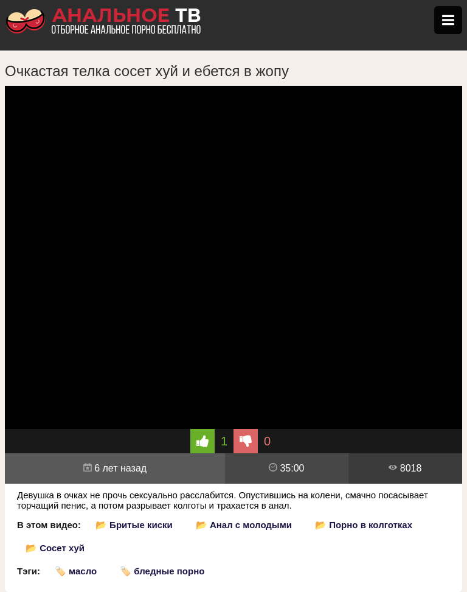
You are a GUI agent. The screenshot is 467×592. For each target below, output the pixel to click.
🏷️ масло (76, 571)
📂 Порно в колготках (363, 525)
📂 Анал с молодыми (244, 525)
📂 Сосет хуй (55, 548)
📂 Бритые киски (134, 525)
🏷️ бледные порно (162, 571)
